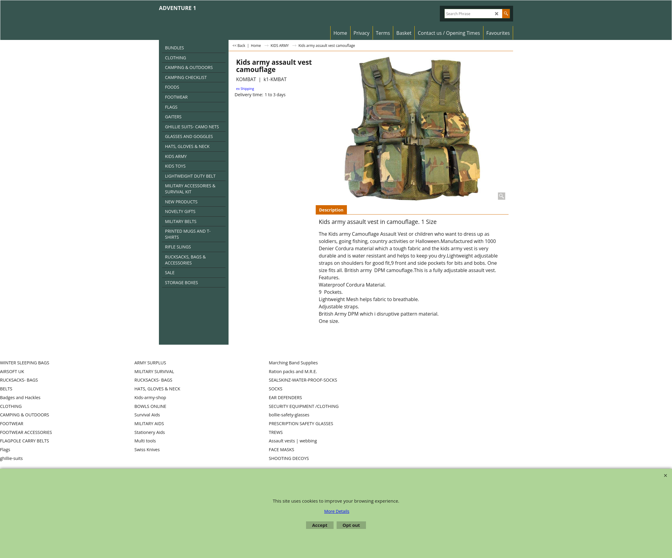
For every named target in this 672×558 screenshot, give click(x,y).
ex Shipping (245, 88)
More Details (336, 511)
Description (331, 210)
